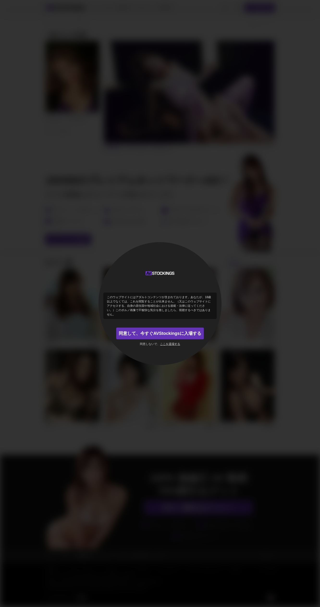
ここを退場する (170, 344)
